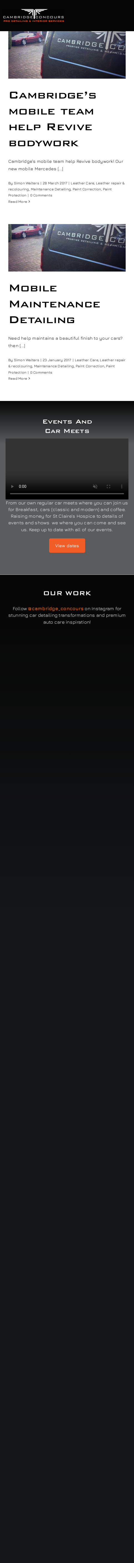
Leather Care (82, 183)
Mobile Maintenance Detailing (54, 303)
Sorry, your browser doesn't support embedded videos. (67, 469)
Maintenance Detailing (51, 189)
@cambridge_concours (56, 608)
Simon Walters (26, 183)
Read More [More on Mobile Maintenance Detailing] (17, 378)
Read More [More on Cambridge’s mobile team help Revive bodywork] (17, 201)
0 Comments (41, 195)
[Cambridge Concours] (33, 10)
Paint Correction (87, 189)
